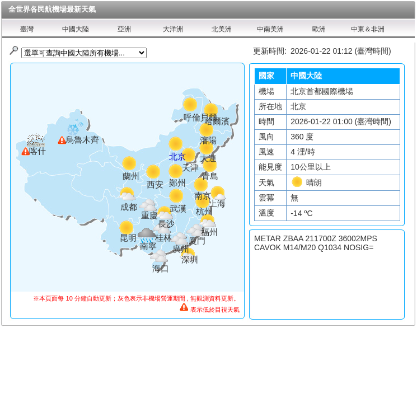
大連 (208, 158)
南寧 (148, 246)
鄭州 (177, 183)
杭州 (204, 211)
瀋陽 (208, 140)
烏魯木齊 (82, 139)
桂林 (163, 237)
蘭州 (131, 176)
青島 (210, 176)
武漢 (178, 208)
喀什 (37, 151)
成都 (128, 207)
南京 (202, 195)
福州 (209, 232)
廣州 (180, 249)
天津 (190, 167)
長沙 (166, 223)
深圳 (189, 259)
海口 (160, 268)
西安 (155, 184)
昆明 (128, 237)
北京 (177, 156)
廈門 (197, 240)
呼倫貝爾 (200, 117)
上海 (217, 203)
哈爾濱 (217, 121)
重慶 (149, 215)
